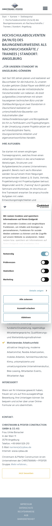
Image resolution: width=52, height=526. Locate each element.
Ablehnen (26, 317)
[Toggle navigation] (45, 8)
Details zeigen (36, 290)
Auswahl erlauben (26, 308)
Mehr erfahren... (18, 465)
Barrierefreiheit (26, 519)
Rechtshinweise (26, 512)
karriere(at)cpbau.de (20, 447)
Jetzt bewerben (26, 473)
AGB (26, 515)
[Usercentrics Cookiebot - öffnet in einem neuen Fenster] (37, 206)
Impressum (26, 504)
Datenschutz (26, 508)
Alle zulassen (26, 299)
